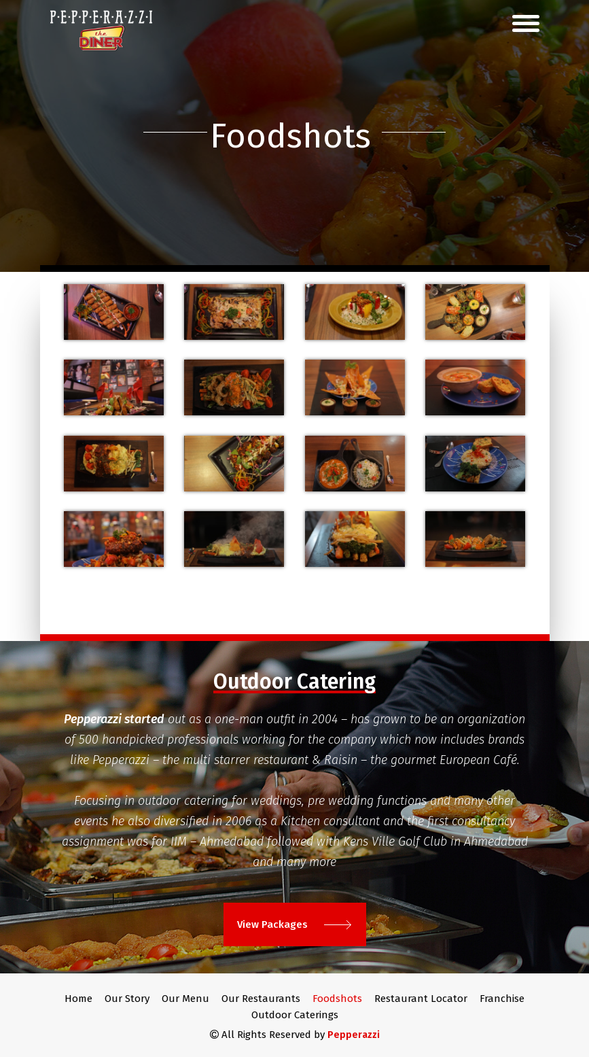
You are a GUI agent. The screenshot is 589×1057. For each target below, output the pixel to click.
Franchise (502, 998)
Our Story (127, 998)
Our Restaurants (260, 998)
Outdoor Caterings (294, 1015)
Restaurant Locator (420, 998)
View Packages (294, 924)
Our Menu (185, 998)
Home (78, 998)
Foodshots (337, 998)
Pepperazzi (353, 1035)
